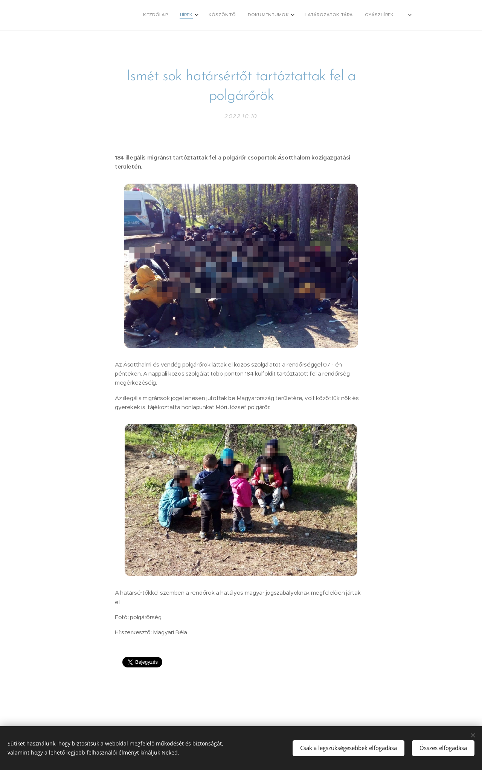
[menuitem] (269, 15)
